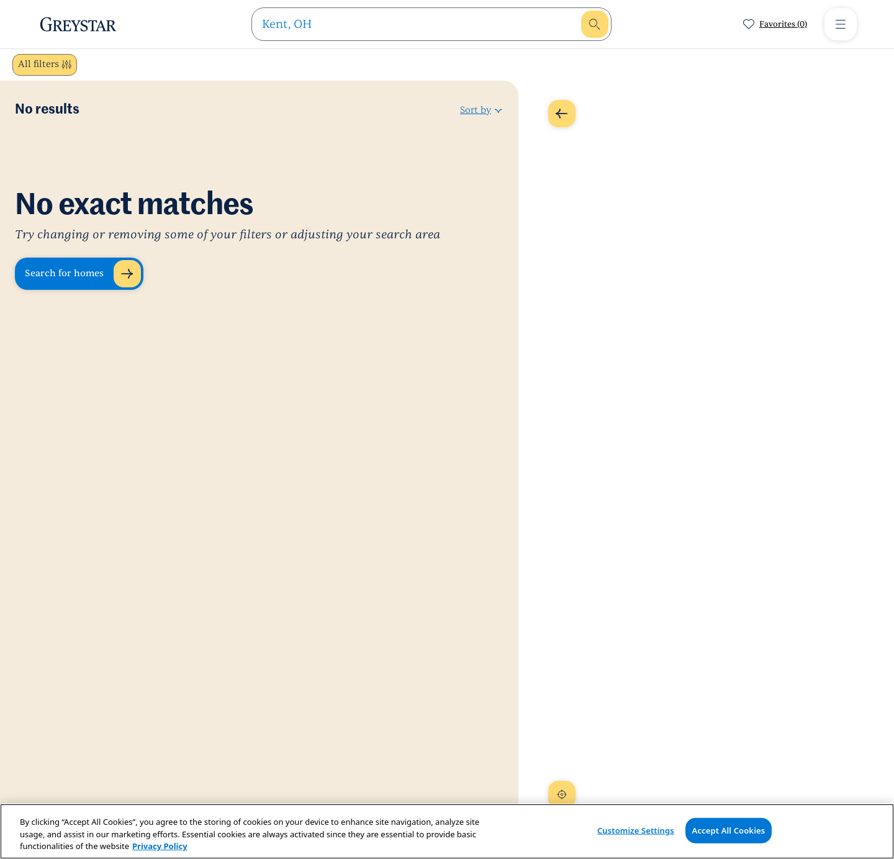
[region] (447, 831)
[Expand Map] (562, 113)
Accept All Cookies (728, 829)
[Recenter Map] (562, 794)
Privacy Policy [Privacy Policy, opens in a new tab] (159, 846)
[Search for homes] (79, 274)
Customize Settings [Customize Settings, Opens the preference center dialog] (635, 829)
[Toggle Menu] (840, 24)
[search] (420, 24)
